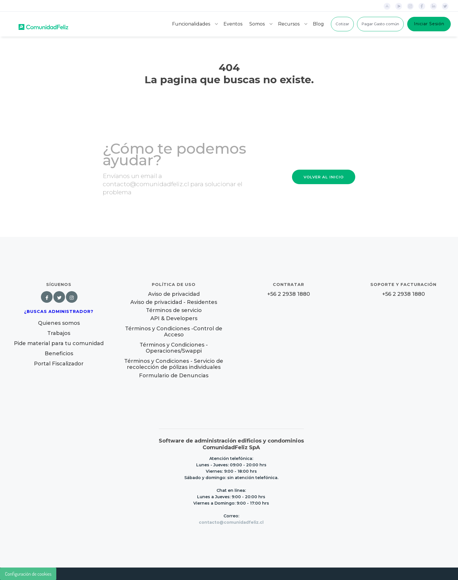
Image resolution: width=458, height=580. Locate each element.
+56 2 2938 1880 (288, 294)
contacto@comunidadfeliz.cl (231, 522)
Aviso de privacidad (174, 294)
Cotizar (342, 23)
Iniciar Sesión (429, 23)
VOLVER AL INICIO (324, 177)
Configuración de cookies (28, 574)
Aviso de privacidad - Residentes (173, 302)
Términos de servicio (174, 310)
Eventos (232, 24)
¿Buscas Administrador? (58, 311)
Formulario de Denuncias (173, 375)
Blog (318, 24)
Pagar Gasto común (380, 23)
